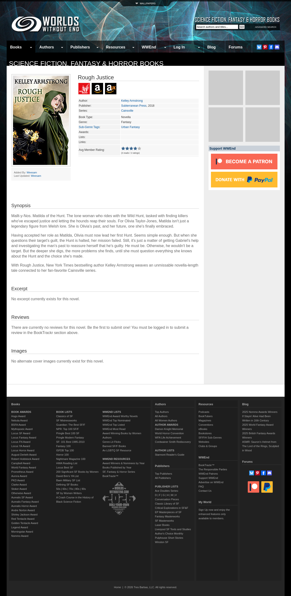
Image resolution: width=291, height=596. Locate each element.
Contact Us (205, 490)
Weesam (32, 172)
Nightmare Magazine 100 (71, 459)
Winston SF (161, 542)
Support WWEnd (208, 478)
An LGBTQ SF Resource (116, 450)
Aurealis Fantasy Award (25, 501)
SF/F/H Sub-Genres (210, 437)
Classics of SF (64, 416)
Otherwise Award (21, 493)
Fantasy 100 (63, 446)
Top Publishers (163, 473)
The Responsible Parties (213, 469)
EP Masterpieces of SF (168, 512)
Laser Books (162, 525)
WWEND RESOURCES (116, 459)
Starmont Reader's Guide (169, 454)
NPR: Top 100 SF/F (67, 429)
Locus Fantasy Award (23, 437)
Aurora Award (19, 476)
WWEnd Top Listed (113, 424)
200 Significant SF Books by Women (77, 471)
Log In (179, 47)
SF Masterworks (164, 520)
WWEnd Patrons (208, 473)
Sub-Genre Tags (89, 127)
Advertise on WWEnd (211, 482)
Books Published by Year (116, 467)
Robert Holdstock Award (25, 459)
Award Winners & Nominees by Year (123, 463)
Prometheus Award (22, 471)
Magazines (205, 420)
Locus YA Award (20, 446)
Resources (115, 47)
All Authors (161, 416)
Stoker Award (19, 488)
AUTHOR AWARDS (166, 424)
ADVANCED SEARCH (265, 27)
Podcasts (204, 411)
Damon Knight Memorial (169, 429)
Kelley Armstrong (132, 100)
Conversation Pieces (167, 499)
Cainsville (127, 110)
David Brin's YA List (67, 476)
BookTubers (206, 416)
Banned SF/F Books (114, 446)
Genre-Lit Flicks (111, 441)
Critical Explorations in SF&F (171, 507)
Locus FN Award (21, 441)
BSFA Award (18, 424)
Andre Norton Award (23, 510)
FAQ (201, 486)
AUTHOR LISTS (164, 450)
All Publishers (163, 478)
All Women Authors (166, 420)
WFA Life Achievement (168, 437)
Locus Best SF (64, 467)
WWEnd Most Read (113, 429)
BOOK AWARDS (21, 411)
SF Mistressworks (66, 420)
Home (117, 587)
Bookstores (205, 433)
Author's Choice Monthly (169, 533)
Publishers (80, 47)
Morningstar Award (22, 531)
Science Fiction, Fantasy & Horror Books (86, 63)
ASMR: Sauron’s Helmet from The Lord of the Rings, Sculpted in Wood (260, 446)
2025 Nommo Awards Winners (259, 411)
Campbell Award (20, 463)
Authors (46, 47)
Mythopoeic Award (22, 429)
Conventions (206, 424)
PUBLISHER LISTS (166, 486)
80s (77, 488)
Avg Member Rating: (92, 150)
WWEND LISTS (111, 411)
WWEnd (149, 47)
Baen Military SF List (68, 480)
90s (83, 488)
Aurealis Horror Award (24, 506)
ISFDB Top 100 (65, 450)
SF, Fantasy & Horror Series (118, 471)
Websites (204, 441)
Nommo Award (20, 535)
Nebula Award (19, 420)
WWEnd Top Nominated (116, 420)
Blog (211, 47)
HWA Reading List (66, 463)
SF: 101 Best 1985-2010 (70, 441)
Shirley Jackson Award (24, 514)
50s (58, 488)
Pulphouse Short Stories (169, 537)
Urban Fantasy (130, 127)
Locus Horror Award (22, 450)
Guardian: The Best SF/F (70, 424)
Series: (83, 110)
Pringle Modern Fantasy (70, 437)
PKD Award (18, 480)
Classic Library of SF (167, 503)
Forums (236, 47)
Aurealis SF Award (22, 497)
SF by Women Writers (69, 493)
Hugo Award (18, 416)
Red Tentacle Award (22, 518)
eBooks (203, 429)
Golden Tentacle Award (24, 523)
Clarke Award (19, 484)
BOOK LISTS (64, 411)
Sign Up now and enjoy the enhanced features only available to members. (214, 514)
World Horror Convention (169, 433)
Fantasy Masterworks (167, 516)
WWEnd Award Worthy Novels (120, 416)
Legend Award (19, 527)
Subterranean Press (134, 105)
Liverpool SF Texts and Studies (173, 529)
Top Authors (162, 411)
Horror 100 (62, 454)
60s (64, 488)
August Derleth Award (24, 454)
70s (71, 488)
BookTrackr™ (110, 476)
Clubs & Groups (208, 446)
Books (16, 47)
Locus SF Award (20, 433)
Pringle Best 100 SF (68, 433)
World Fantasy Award (23, 467)
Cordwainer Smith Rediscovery (173, 441)
